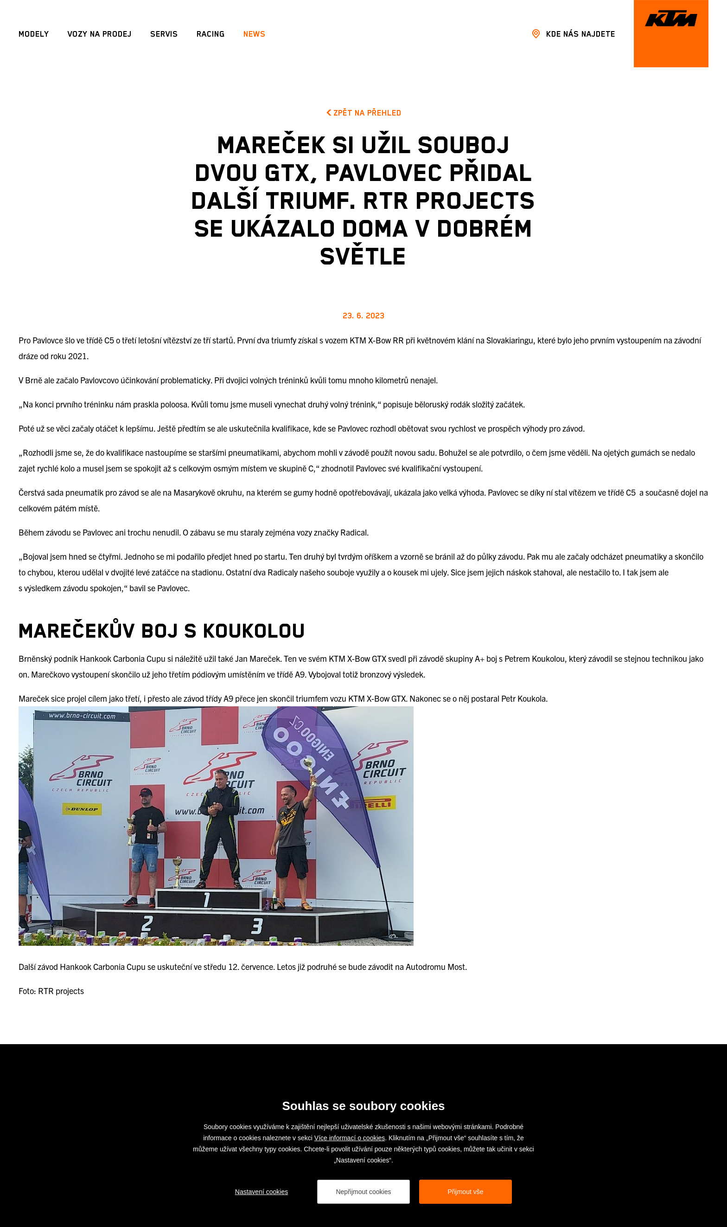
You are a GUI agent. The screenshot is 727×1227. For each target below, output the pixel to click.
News (254, 34)
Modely (34, 34)
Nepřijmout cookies (363, 1191)
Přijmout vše (465, 1191)
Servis (164, 34)
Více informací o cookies (349, 1138)
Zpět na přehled (364, 112)
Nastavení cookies (261, 1191)
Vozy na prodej (100, 34)
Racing (211, 34)
